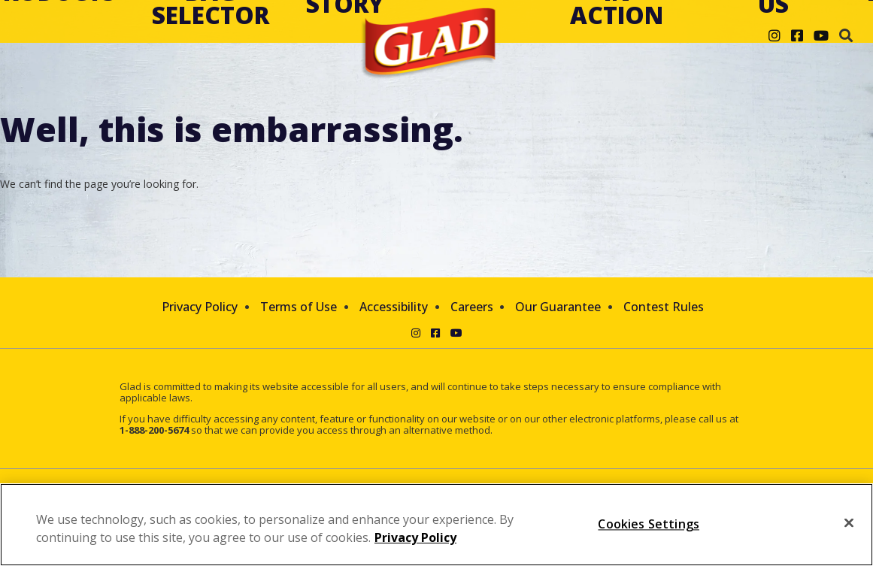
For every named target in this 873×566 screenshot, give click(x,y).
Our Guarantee (558, 306)
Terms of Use (298, 306)
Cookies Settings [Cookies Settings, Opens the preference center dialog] (648, 524)
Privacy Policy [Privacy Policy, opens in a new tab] (415, 537)
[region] (436, 524)
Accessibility (393, 306)
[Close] (848, 523)
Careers (471, 306)
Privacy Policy (200, 306)
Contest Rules (663, 306)
